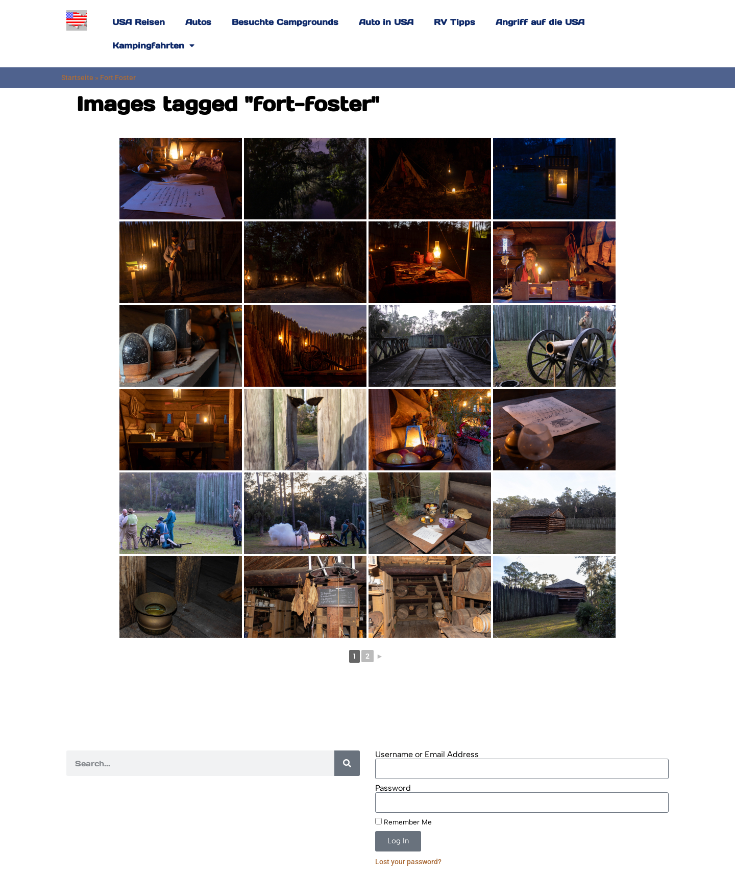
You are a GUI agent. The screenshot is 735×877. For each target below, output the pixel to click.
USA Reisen (138, 22)
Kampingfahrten (153, 45)
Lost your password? (408, 862)
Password (393, 788)
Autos (198, 22)
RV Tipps (454, 22)
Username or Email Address (427, 754)
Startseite (77, 77)
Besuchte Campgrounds (285, 22)
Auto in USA (386, 22)
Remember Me (403, 822)
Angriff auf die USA (540, 22)
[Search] (347, 763)
